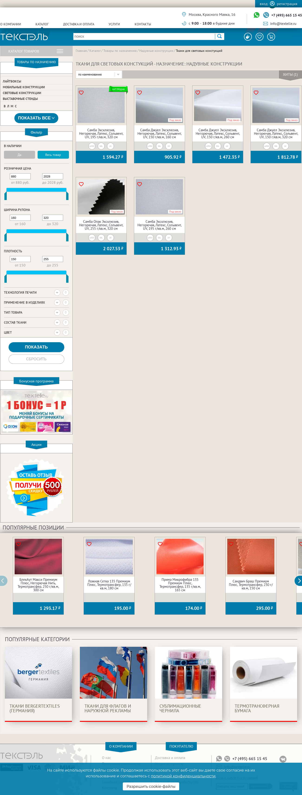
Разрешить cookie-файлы (151, 786)
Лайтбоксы (12, 81)
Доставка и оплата (78, 24)
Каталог (42, 24)
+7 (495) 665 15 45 (286, 15)
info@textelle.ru (283, 23)
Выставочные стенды (20, 99)
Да (19, 155)
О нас (106, 757)
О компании (10, 24)
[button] (301, 581)
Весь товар (53, 155)
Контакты (143, 24)
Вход (264, 4)
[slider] (5, 197)
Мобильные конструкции (24, 87)
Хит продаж (118, 89)
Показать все (36, 118)
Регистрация (287, 4)
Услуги (114, 24)
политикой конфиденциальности (183, 776)
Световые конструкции (22, 93)
